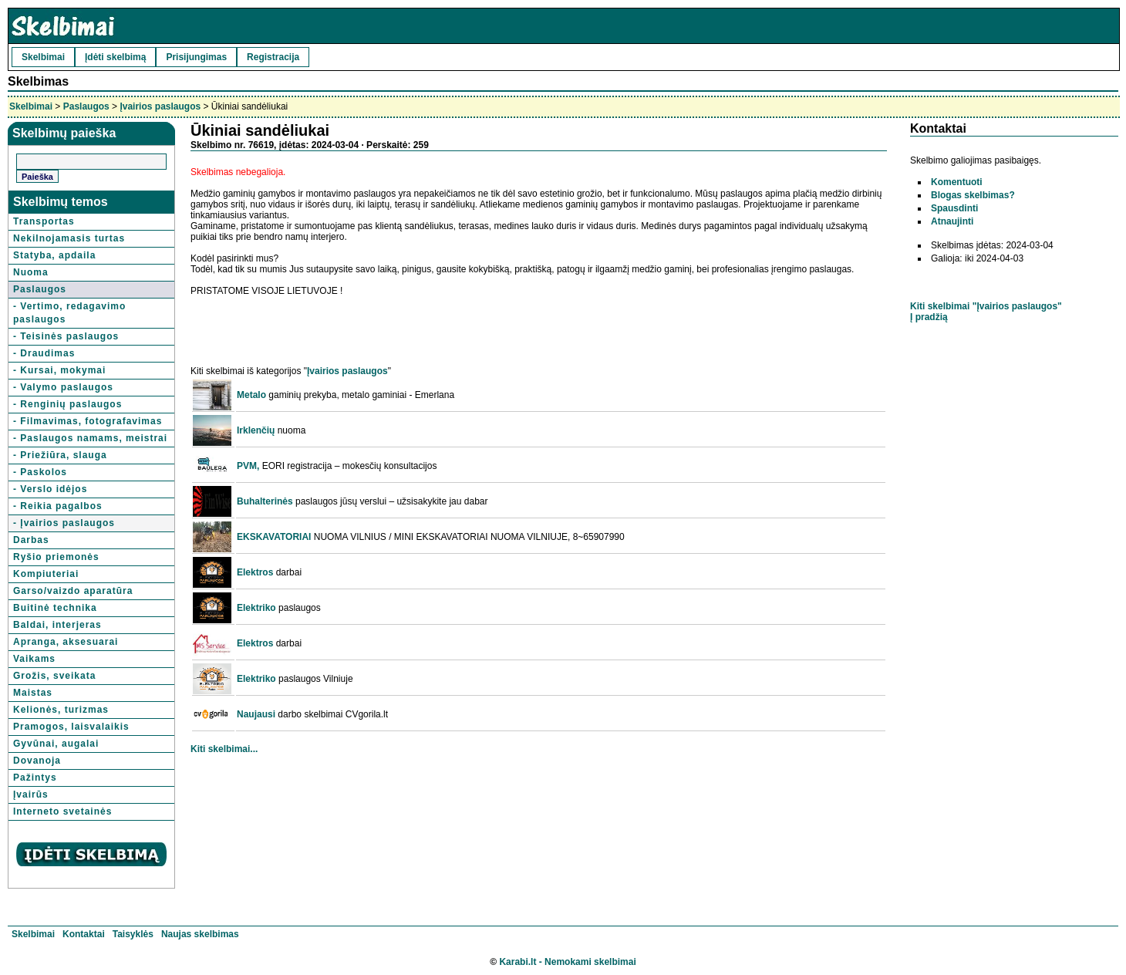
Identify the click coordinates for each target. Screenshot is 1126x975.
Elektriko (256, 607)
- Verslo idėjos (50, 489)
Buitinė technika (55, 607)
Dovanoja (37, 760)
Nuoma (31, 272)
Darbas (31, 540)
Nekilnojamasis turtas (69, 238)
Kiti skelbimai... (224, 749)
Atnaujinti (952, 221)
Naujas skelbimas (200, 934)
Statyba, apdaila (54, 255)
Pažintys (35, 777)
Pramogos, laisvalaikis (71, 726)
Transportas (44, 221)
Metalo (251, 395)
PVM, (248, 466)
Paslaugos (86, 106)
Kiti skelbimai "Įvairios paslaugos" (986, 306)
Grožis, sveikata (54, 675)
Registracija (273, 57)
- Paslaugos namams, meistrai (90, 438)
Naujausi (256, 714)
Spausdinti (954, 208)
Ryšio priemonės (56, 557)
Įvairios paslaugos (160, 106)
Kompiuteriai (46, 573)
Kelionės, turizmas (61, 709)
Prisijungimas (196, 57)
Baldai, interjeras (57, 624)
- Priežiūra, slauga (60, 455)
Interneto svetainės (62, 811)
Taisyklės (133, 934)
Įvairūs (31, 794)
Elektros (255, 572)
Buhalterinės (265, 501)
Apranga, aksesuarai (65, 641)
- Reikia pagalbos (58, 506)
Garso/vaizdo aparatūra (73, 590)
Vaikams (34, 658)
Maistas (32, 692)
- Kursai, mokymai (59, 370)
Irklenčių (256, 430)
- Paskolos (40, 472)
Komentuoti (957, 182)
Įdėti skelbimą (115, 57)
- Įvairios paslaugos (64, 523)
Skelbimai (43, 57)
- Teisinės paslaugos (66, 336)
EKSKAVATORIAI (274, 536)
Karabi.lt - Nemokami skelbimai (567, 961)
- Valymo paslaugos (63, 387)
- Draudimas (44, 353)
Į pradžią (929, 317)
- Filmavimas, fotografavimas (87, 421)
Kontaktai (83, 934)
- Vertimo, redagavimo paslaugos (69, 313)
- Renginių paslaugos (67, 404)
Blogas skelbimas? (973, 195)
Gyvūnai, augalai (56, 743)
